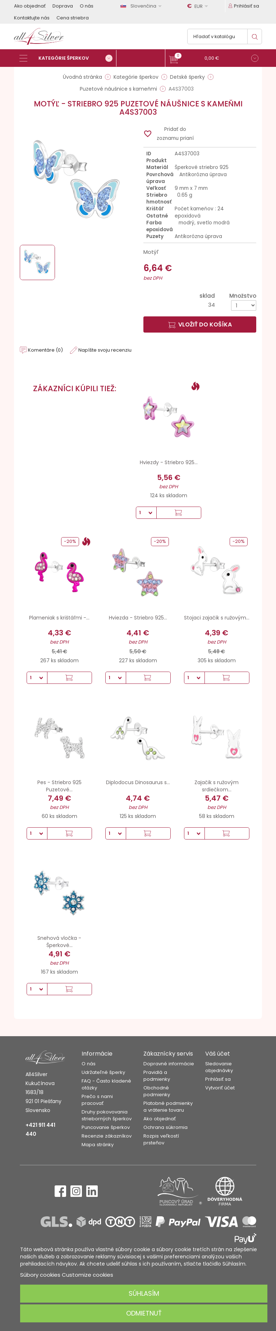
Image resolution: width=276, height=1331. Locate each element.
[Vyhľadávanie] (224, 36)
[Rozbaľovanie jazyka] (142, 6)
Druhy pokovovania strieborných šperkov (107, 1115)
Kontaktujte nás (32, 18)
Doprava (62, 6)
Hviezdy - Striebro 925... (169, 462)
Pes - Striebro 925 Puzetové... (59, 786)
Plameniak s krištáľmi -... (59, 617)
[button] (213, 59)
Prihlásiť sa (218, 1079)
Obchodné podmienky (156, 1091)
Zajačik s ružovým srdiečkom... (216, 786)
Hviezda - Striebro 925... (138, 617)
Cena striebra (72, 18)
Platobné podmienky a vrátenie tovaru (168, 1106)
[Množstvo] (243, 305)
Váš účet (217, 1053)
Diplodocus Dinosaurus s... (138, 782)
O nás (86, 6)
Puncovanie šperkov (106, 1127)
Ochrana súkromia (165, 1127)
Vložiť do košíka (200, 324)
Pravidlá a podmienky (156, 1076)
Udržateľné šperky (103, 1072)
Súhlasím (144, 1293)
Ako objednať (30, 6)
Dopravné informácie (168, 1063)
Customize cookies (87, 1275)
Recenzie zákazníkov (107, 1136)
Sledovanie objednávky (219, 1067)
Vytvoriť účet (220, 1087)
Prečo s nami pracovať (97, 1100)
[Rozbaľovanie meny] (198, 6)
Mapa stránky (98, 1144)
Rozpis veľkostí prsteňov (161, 1139)
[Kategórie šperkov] (67, 58)
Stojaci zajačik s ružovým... (216, 617)
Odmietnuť (144, 1313)
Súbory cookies (40, 1275)
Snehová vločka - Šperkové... (59, 941)
